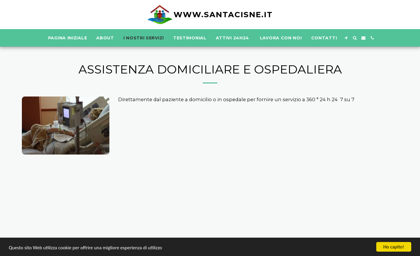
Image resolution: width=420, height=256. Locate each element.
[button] (346, 38)
